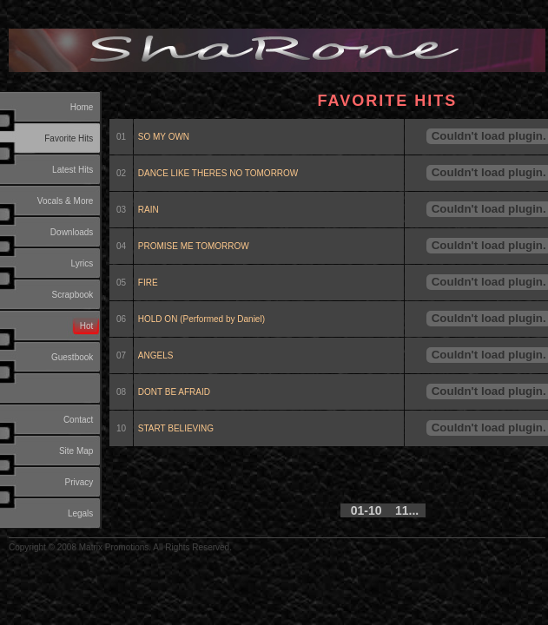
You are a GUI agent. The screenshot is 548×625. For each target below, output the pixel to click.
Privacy (79, 482)
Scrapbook (73, 294)
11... (407, 510)
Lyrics (82, 263)
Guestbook (72, 357)
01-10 (366, 510)
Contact (78, 419)
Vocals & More (65, 201)
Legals (80, 513)
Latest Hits (72, 169)
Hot (87, 326)
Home (82, 107)
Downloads (71, 232)
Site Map (76, 451)
